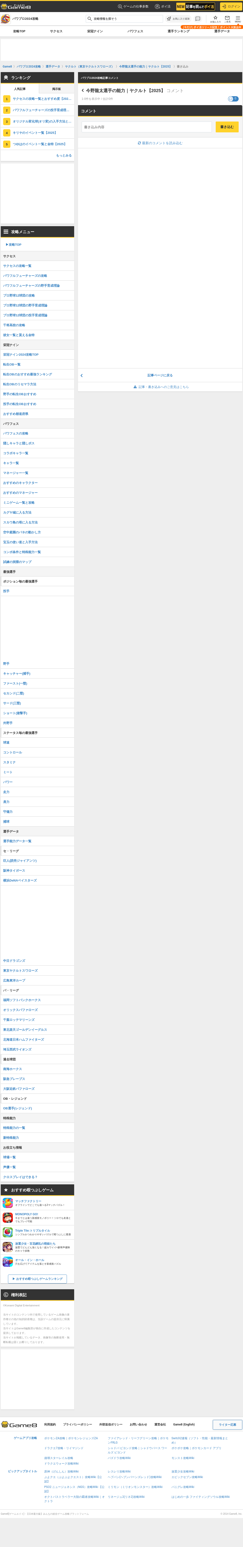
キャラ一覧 (11, 463)
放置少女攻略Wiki (183, 1471)
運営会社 (160, 1424)
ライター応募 (227, 1424)
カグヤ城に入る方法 (17, 512)
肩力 (6, 802)
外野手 (8, 723)
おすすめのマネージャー (20, 493)
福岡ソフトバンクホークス (22, 1000)
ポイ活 (162, 6)
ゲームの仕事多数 (133, 6)
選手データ (222, 31)
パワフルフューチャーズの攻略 (25, 276)
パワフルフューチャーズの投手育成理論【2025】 (43, 110)
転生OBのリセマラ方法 (19, 384)
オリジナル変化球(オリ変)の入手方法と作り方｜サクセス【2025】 (43, 121)
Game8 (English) (184, 1424)
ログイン (231, 6)
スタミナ (9, 762)
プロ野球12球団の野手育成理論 (25, 305)
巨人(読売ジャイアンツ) (20, 860)
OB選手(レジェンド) (17, 1108)
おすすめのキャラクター (20, 483)
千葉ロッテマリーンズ (19, 1020)
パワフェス (135, 31)
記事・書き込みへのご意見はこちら (160, 387)
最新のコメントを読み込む (160, 143)
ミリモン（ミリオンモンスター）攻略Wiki (135, 1487)
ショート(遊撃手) (15, 713)
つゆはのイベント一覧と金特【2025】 (40, 144)
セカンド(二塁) (13, 693)
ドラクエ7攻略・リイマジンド (64, 1448)
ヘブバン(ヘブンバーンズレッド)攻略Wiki (135, 1477)
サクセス (56, 31)
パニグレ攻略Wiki (183, 1487)
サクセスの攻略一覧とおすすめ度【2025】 (43, 99)
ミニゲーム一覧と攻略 (19, 502)
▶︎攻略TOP (13, 244)
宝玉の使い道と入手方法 (20, 542)
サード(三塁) (12, 703)
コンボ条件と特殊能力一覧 (22, 552)
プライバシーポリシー (77, 1424)
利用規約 (50, 1424)
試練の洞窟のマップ (17, 562)
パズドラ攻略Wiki (119, 1458)
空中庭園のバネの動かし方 (22, 532)
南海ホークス (12, 1069)
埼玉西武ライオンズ (17, 1049)
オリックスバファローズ (20, 1010)
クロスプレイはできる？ (20, 1177)
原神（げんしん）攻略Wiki (61, 1471)
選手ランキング (179, 31)
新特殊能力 (11, 1138)
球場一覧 (9, 1157)
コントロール (12, 752)
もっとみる (64, 155)
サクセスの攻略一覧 (17, 266)
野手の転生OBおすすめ (19, 394)
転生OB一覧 (12, 364)
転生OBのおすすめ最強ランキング (27, 374)
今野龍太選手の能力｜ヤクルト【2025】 (125, 90)
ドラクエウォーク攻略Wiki (61, 1463)
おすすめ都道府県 (15, 414)
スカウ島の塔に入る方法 (20, 522)
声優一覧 (9, 1167)
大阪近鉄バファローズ (19, 1089)
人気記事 (20, 89)
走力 (6, 792)
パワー (8, 782)
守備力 (8, 812)
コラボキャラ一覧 (15, 453)
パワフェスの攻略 (15, 433)
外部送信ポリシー (110, 1424)
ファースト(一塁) (15, 683)
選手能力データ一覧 (17, 841)
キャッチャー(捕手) (16, 673)
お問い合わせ (138, 1424)
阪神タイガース (14, 870)
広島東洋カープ (14, 980)
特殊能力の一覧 (14, 1128)
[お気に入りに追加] (178, 19)
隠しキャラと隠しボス (19, 443)
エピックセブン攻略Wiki (187, 1477)
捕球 (6, 821)
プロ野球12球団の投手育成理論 (25, 315)
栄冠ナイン (95, 31)
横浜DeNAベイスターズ (20, 880)
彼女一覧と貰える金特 (19, 335)
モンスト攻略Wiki (183, 1458)
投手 (6, 591)
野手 (6, 663)
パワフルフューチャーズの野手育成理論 (31, 285)
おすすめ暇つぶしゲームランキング (39, 1279)
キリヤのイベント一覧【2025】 (35, 133)
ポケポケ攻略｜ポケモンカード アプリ (197, 1448)
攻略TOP (19, 31)
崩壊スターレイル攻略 (58, 1458)
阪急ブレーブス (14, 1079)
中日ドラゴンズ (14, 961)
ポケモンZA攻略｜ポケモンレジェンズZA (71, 1438)
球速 (6, 742)
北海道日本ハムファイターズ (23, 1039)
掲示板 (56, 89)
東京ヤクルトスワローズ (20, 970)
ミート (8, 772)
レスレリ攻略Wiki (119, 1471)
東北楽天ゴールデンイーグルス (25, 1029)
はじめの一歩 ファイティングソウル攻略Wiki (201, 1497)
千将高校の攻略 (14, 325)
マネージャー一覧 (15, 473)
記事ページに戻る (160, 375)
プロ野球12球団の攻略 (19, 295)
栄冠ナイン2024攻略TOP (20, 354)
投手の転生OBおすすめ (19, 404)
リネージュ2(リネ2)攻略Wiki (126, 1497)
